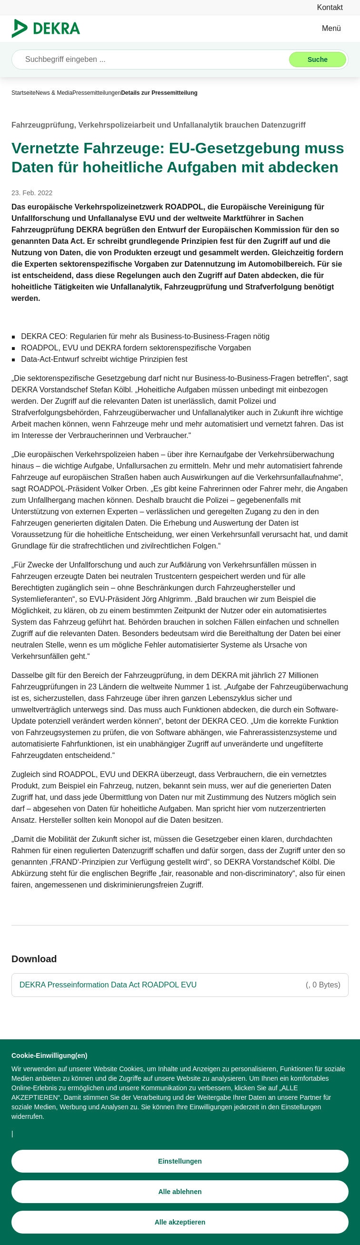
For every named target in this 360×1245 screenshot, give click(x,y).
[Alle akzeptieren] (180, 1227)
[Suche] (317, 59)
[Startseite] (23, 93)
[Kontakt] (330, 7)
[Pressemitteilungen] (96, 93)
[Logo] (49, 28)
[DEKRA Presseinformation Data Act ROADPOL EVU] (180, 985)
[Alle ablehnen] (180, 1196)
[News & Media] (54, 93)
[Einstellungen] (180, 1166)
